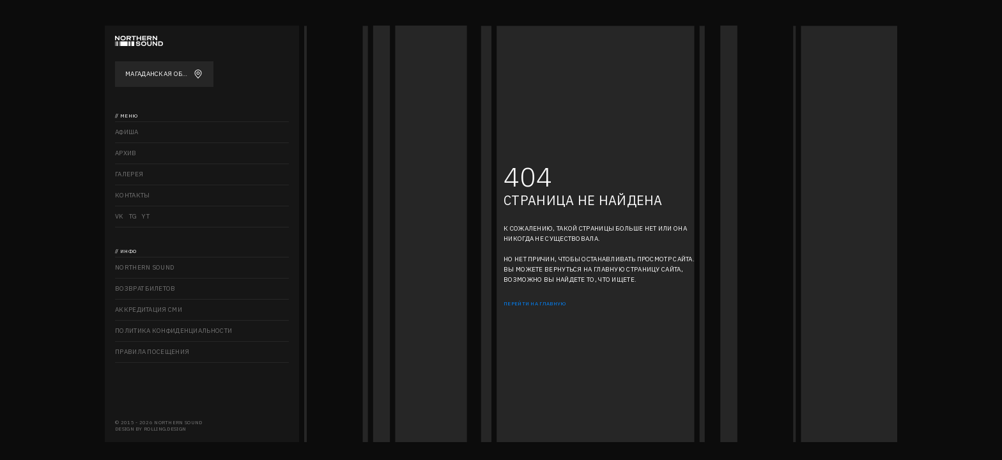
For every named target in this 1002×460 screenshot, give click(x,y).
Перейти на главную (535, 303)
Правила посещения (152, 352)
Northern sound (144, 267)
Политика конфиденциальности (173, 330)
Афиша (127, 132)
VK (119, 216)
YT (146, 216)
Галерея (129, 174)
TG (133, 216)
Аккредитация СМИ (148, 309)
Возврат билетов (145, 288)
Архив (126, 153)
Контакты (132, 195)
